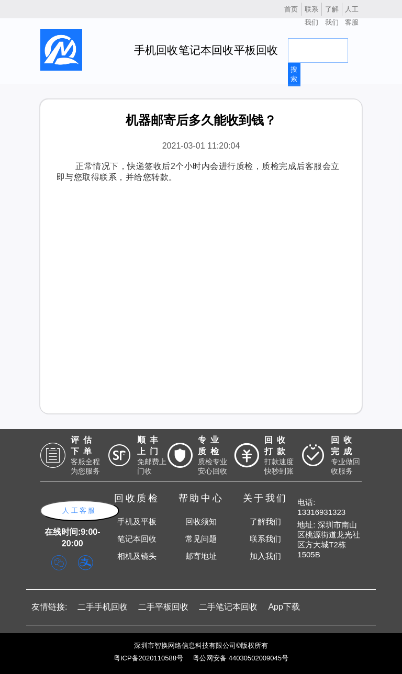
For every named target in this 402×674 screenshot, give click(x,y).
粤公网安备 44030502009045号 (240, 658)
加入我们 (265, 556)
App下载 (283, 606)
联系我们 (265, 538)
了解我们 (265, 521)
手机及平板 (137, 521)
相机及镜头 (137, 556)
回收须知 (201, 521)
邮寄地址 (201, 556)
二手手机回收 (102, 606)
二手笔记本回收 (228, 606)
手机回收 (156, 50)
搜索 (294, 74)
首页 (291, 9)
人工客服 (79, 510)
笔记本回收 (205, 50)
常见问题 (201, 538)
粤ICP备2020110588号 (148, 658)
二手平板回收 (163, 606)
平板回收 (256, 50)
